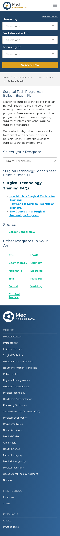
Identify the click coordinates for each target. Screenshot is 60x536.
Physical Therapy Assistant (17, 380)
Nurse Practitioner (13, 430)
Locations (8, 497)
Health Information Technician (20, 367)
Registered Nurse (13, 424)
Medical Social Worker (15, 417)
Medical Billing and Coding (17, 361)
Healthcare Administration (17, 399)
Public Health (10, 374)
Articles (7, 520)
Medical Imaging (12, 455)
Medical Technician (13, 467)
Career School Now (22, 231)
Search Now (30, 65)
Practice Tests (11, 526)
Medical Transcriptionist (16, 386)
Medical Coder (11, 436)
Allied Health (10, 442)
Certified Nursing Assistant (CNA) (21, 411)
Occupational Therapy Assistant (20, 473)
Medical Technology (14, 392)
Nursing (7, 480)
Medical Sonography (14, 461)
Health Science (11, 449)
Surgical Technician (13, 355)
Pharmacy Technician (15, 405)
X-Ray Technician (12, 349)
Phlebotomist (10, 342)
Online (6, 503)
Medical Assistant (12, 336)
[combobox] (30, 26)
